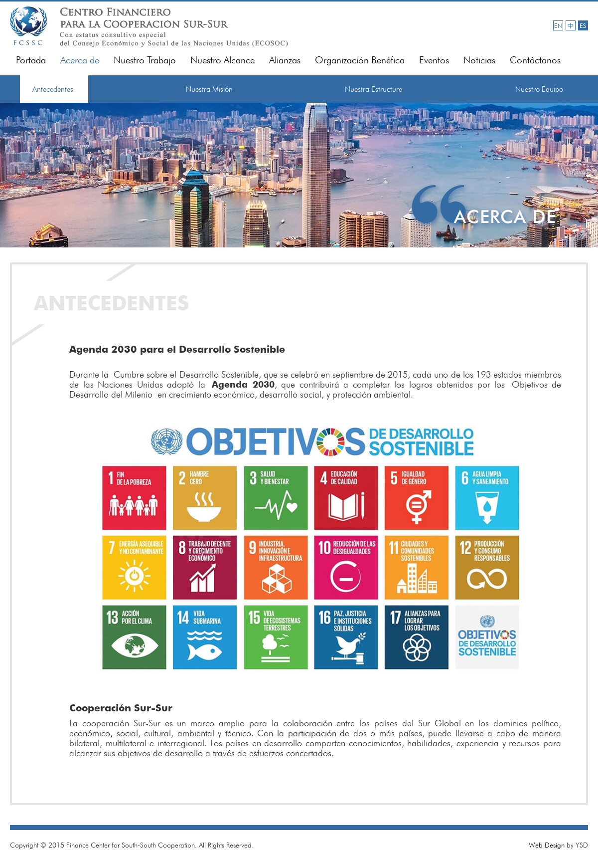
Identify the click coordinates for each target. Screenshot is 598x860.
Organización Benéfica (360, 60)
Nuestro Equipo (539, 89)
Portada (31, 60)
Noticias (479, 60)
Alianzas (284, 60)
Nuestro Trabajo (145, 60)
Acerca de (79, 60)
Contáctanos (535, 60)
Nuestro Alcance (222, 60)
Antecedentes (52, 89)
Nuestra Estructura (374, 89)
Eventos (434, 60)
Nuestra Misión (209, 89)
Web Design (547, 845)
